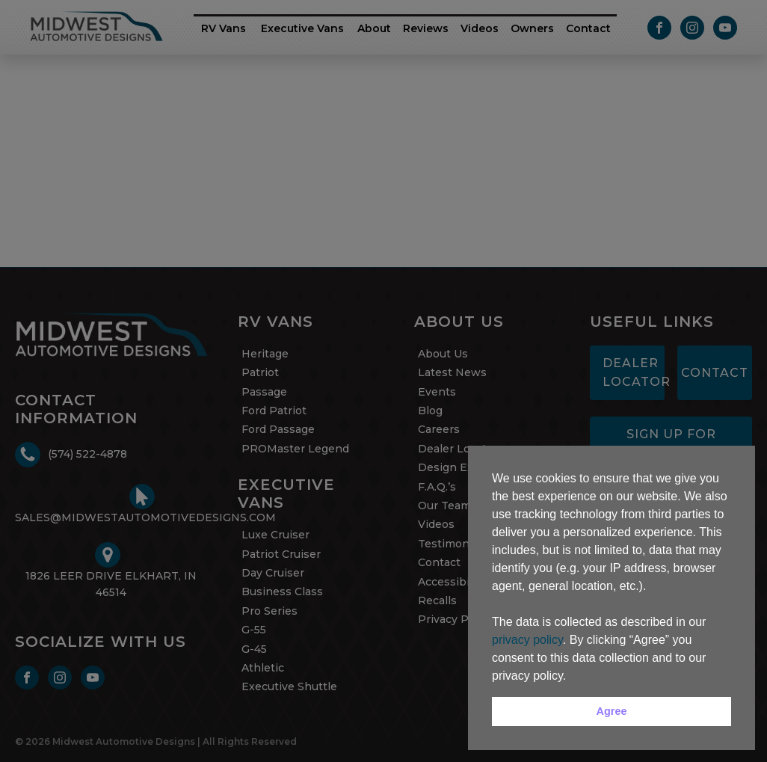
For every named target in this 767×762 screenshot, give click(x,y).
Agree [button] (612, 711)
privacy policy (527, 639)
